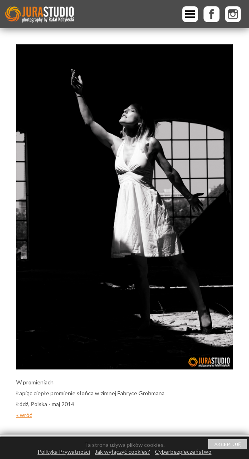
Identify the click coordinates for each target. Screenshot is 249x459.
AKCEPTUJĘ (227, 444)
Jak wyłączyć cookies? (122, 451)
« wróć (24, 414)
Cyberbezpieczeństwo (183, 451)
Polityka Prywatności (64, 451)
